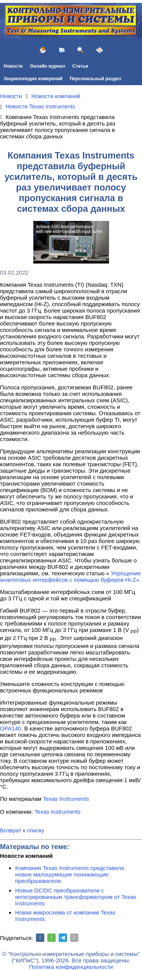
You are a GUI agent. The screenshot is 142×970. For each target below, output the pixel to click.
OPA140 (10, 728)
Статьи (80, 66)
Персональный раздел (95, 78)
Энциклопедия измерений (33, 78)
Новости (13, 66)
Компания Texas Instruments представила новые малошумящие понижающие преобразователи (69, 874)
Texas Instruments (66, 798)
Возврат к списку (22, 830)
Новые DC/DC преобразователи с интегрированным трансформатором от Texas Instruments (75, 896)
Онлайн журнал (47, 66)
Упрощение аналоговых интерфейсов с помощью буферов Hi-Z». (70, 576)
